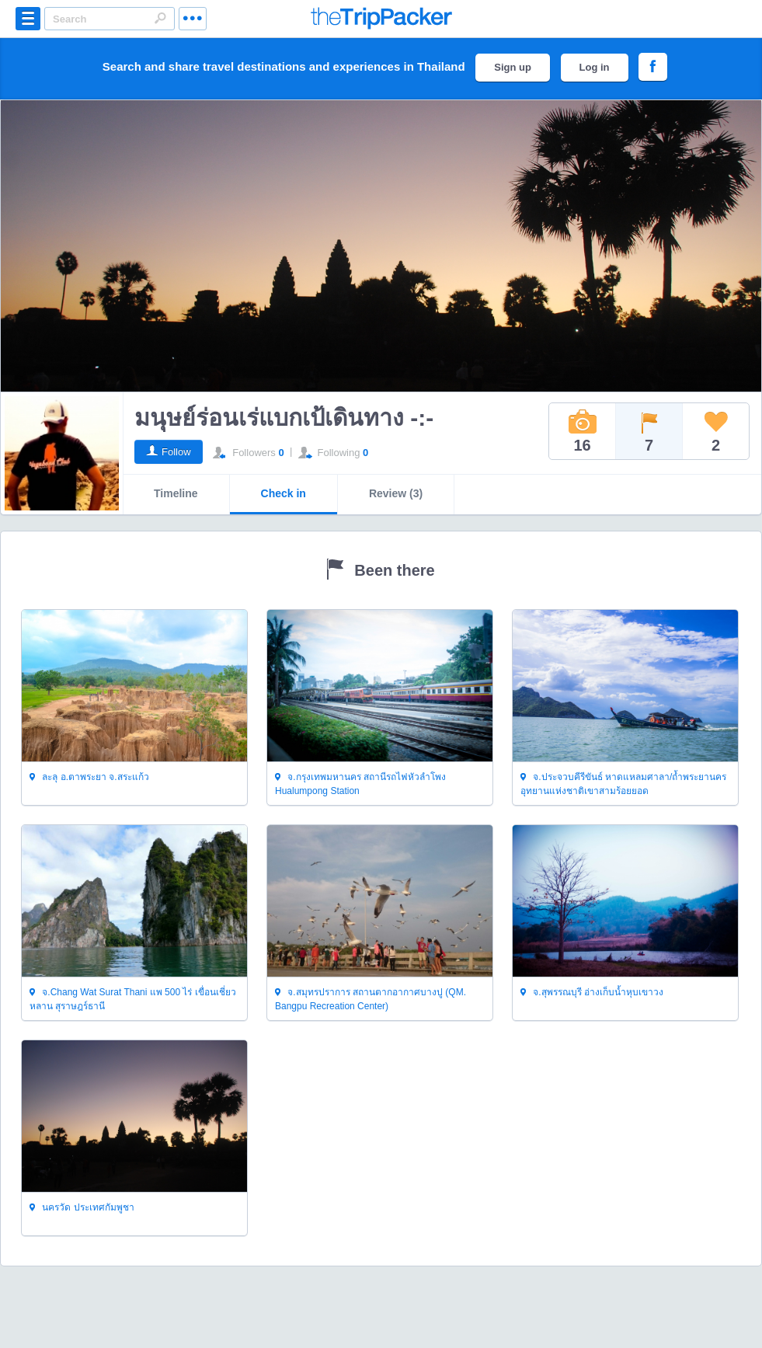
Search (160, 18)
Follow (176, 452)
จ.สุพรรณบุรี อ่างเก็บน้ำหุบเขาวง (591, 993)
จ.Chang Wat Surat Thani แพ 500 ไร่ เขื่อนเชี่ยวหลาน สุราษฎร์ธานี (133, 999)
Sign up (512, 67)
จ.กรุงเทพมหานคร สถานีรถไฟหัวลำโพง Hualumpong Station (360, 784)
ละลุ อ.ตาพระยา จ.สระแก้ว (89, 778)
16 (583, 431)
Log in (594, 67)
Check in (283, 493)
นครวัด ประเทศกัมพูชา (82, 1208)
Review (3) (396, 493)
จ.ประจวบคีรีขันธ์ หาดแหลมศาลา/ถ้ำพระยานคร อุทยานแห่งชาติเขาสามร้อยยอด (623, 784)
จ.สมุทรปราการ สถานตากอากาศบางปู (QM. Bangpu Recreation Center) (370, 999)
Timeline (176, 493)
